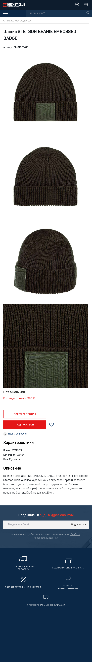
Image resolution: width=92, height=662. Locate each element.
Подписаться (78, 525)
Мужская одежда (19, 21)
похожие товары (25, 414)
